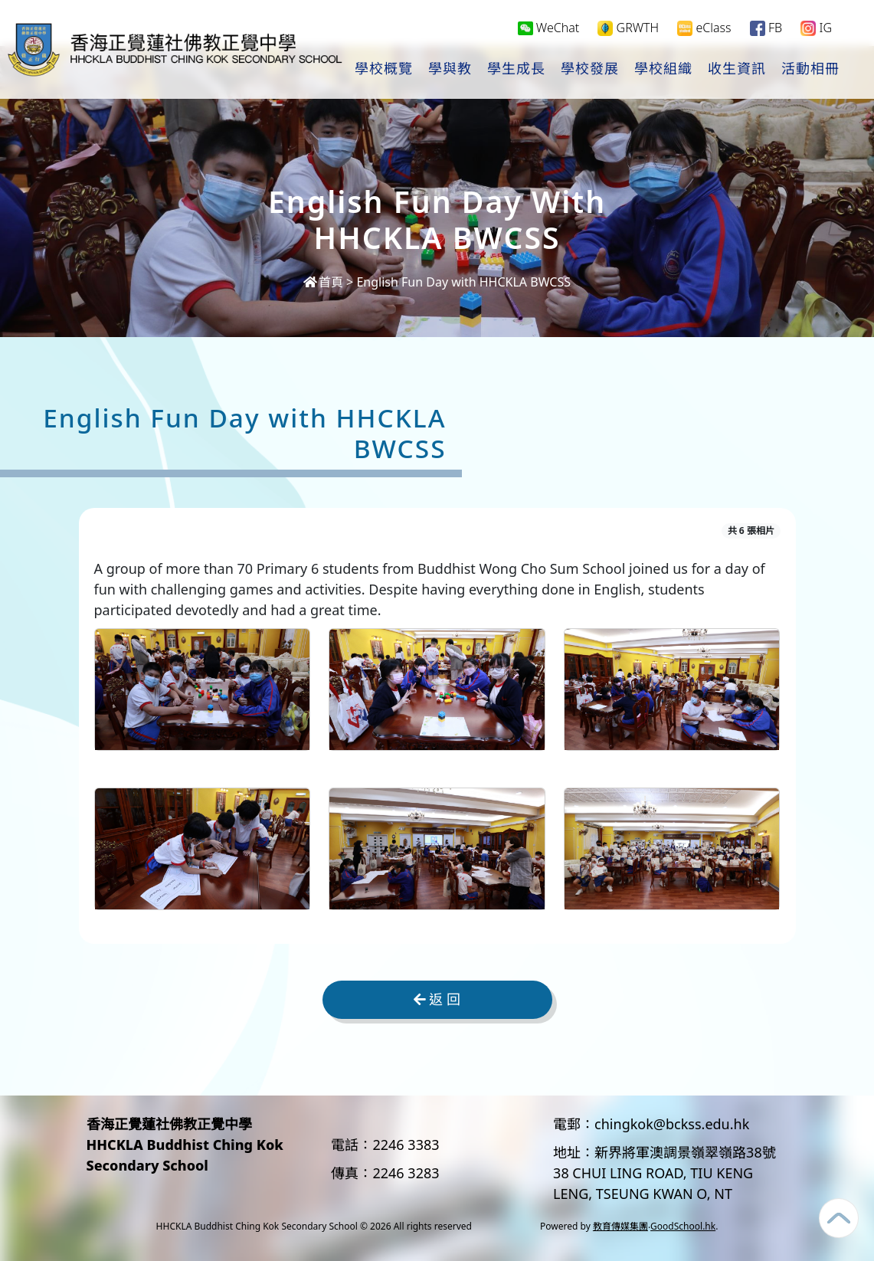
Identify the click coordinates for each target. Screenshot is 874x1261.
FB (766, 28)
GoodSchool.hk (682, 1226)
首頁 (323, 281)
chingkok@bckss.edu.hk (671, 1124)
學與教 (450, 69)
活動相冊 (810, 69)
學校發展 (590, 69)
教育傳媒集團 (620, 1226)
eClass (704, 28)
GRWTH (628, 28)
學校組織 (663, 69)
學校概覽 (384, 69)
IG (816, 28)
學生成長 (516, 69)
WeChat (549, 27)
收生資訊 (737, 69)
